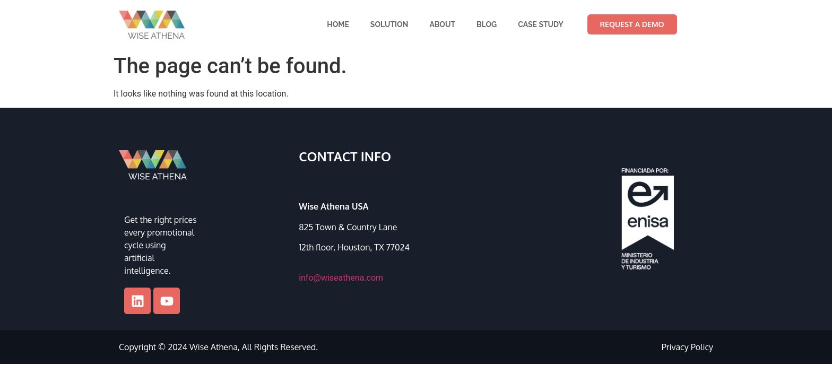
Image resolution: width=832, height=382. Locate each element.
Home (338, 24)
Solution (389, 24)
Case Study (541, 24)
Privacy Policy (687, 347)
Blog (486, 24)
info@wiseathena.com (341, 278)
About (442, 24)
